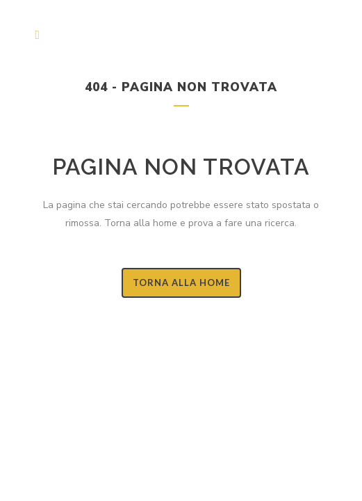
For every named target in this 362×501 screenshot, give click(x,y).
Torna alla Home (181, 282)
